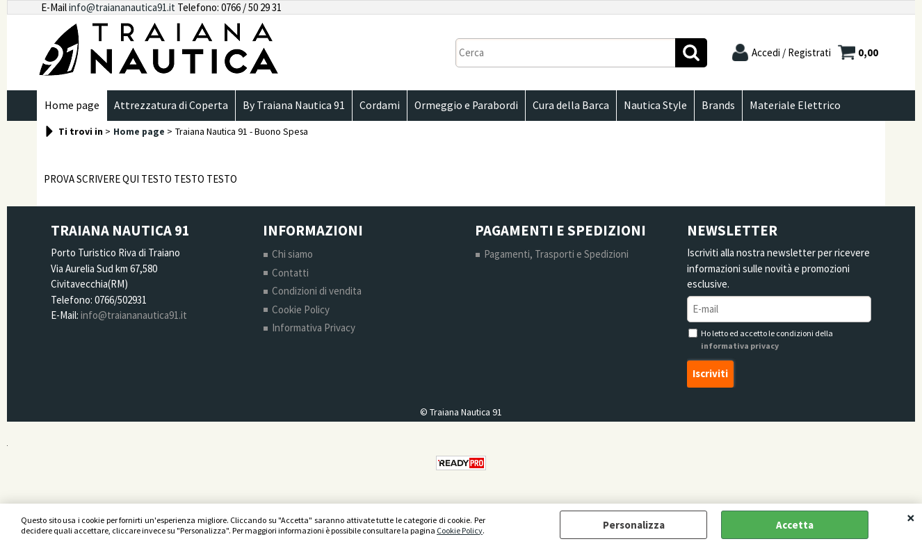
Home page (72, 105)
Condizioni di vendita (317, 290)
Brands (718, 105)
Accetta (795, 524)
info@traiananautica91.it (122, 7)
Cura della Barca (571, 105)
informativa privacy (740, 345)
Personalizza (634, 524)
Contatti (290, 272)
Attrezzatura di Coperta (171, 105)
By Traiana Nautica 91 (294, 105)
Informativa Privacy (313, 327)
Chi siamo (292, 253)
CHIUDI (911, 517)
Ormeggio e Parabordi (466, 105)
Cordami (379, 105)
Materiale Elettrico (795, 105)
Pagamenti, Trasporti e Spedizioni (556, 253)
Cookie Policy (460, 530)
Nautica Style (655, 105)
